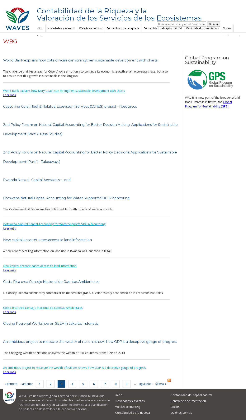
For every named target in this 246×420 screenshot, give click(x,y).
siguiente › (145, 384)
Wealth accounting (90, 28)
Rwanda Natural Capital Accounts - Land (37, 180)
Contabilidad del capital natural (162, 28)
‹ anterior (26, 384)
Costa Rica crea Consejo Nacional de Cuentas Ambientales (51, 282)
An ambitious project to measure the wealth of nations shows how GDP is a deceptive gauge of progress (90, 342)
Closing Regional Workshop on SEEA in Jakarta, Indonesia (51, 324)
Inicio (40, 28)
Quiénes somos (181, 413)
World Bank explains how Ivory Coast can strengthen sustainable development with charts (64, 91)
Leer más (9, 95)
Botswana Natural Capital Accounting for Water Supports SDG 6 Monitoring (66, 198)
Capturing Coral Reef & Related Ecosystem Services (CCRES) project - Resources (70, 107)
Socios (227, 28)
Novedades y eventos (61, 28)
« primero (11, 384)
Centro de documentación (202, 28)
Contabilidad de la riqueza (123, 28)
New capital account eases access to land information (47, 240)
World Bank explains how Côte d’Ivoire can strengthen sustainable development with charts (80, 60)
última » (160, 384)
